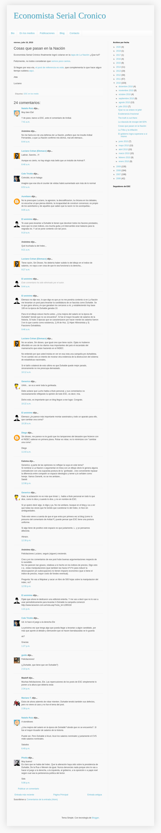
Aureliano (26, 196)
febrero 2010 (125, 157)
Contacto (74, 33)
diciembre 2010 (126, 86)
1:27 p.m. (25, 646)
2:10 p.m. (25, 669)
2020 (118, 47)
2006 (118, 178)
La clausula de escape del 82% (132, 122)
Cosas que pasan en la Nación (132, 126)
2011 (118, 79)
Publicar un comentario (28, 789)
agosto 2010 (125, 102)
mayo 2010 (124, 145)
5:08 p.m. (25, 783)
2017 (118, 55)
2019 (118, 51)
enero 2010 (124, 161)
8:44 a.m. (25, 142)
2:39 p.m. (25, 708)
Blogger (95, 818)
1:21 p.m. (25, 609)
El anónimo (27, 219)
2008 (118, 170)
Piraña (24, 758)
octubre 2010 (125, 94)
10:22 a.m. (26, 403)
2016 (118, 59)
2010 (118, 83)
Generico (25, 381)
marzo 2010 (124, 153)
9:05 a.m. (25, 210)
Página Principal (60, 795)
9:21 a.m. (25, 250)
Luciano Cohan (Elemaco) (34, 151)
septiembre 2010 (127, 98)
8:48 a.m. (25, 164)
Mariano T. (26, 698)
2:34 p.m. (25, 688)
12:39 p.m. (26, 540)
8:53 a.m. (25, 187)
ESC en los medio (31, 94)
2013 (118, 71)
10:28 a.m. (26, 423)
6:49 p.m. (25, 748)
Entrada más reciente (24, 795)
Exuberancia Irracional (128, 114)
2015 (118, 63)
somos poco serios (60, 61)
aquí (31, 70)
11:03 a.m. (26, 452)
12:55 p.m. (26, 586)
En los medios (27, 33)
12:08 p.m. (26, 483)
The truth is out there (127, 118)
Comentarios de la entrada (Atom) (42, 799)
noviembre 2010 (126, 90)
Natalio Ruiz (27, 108)
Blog (62, 33)
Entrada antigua (94, 795)
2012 (118, 75)
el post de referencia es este (49, 67)
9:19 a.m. (25, 233)
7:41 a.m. (25, 122)
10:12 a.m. (26, 372)
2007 (118, 174)
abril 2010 (123, 149)
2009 (118, 166)
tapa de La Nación (80, 55)
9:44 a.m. (25, 286)
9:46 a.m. (25, 329)
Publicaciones (47, 33)
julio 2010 (123, 106)
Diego (24, 433)
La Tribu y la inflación (128, 130)
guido (24, 655)
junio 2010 (124, 141)
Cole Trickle (27, 174)
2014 (118, 67)
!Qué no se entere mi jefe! (130, 110)
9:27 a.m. (25, 269)
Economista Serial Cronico (60, 15)
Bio (12, 33)
